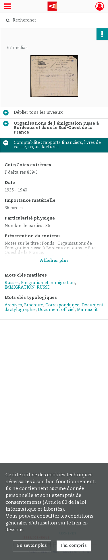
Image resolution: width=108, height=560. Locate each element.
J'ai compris (74, 546)
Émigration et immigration (48, 283)
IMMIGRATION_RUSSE (27, 287)
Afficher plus (54, 261)
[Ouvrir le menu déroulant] (7, 6)
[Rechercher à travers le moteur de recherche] (53, 20)
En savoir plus (32, 546)
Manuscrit (87, 310)
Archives (13, 305)
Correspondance (62, 305)
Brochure (33, 305)
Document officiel (56, 310)
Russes (12, 283)
